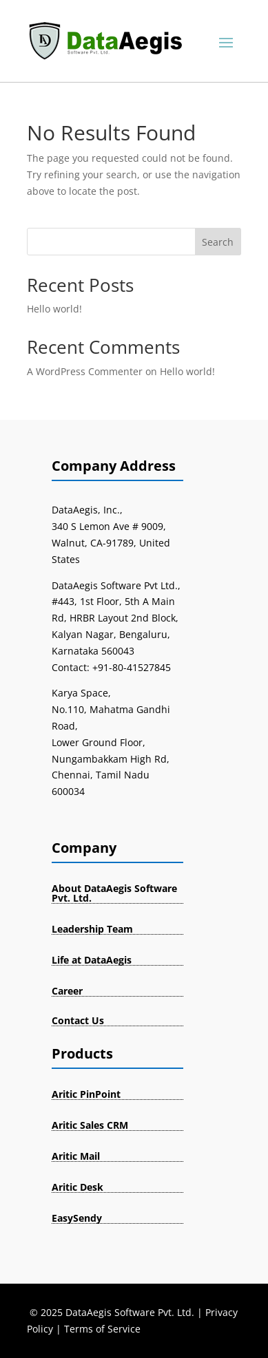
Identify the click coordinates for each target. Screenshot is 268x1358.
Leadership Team (92, 928)
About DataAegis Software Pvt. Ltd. (114, 893)
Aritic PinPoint (86, 1094)
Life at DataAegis (92, 959)
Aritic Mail (76, 1156)
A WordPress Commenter (85, 371)
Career (67, 990)
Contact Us (78, 1020)
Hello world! (54, 308)
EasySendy (77, 1217)
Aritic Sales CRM (90, 1125)
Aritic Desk (77, 1186)
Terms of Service (102, 1328)
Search (218, 241)
